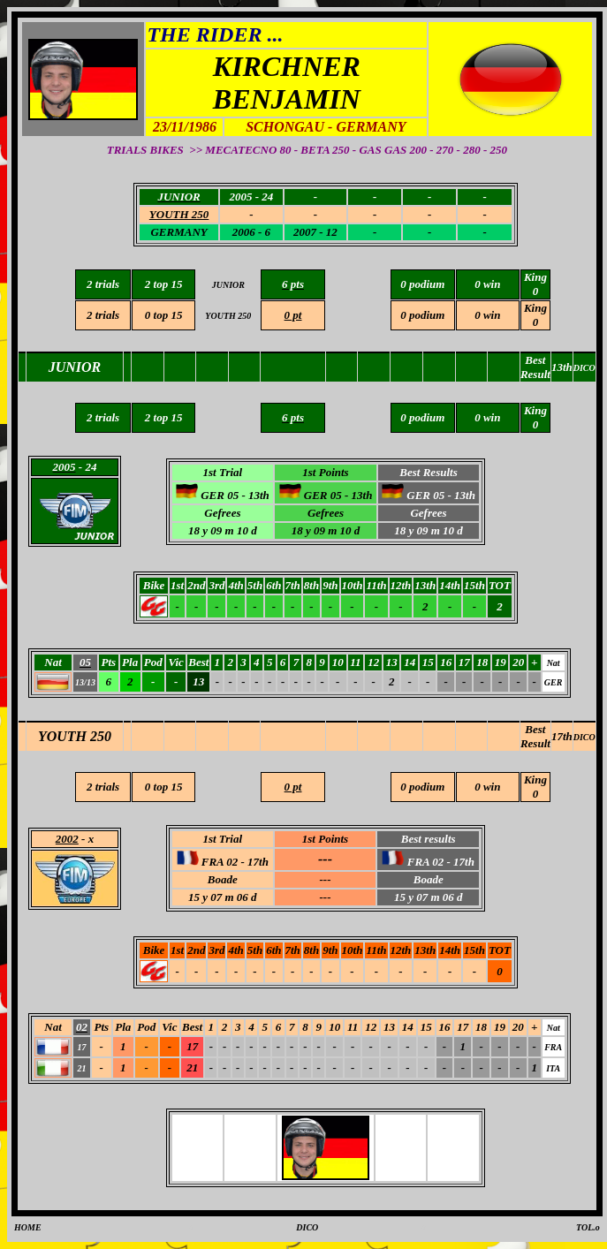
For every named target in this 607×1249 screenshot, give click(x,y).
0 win (487, 315)
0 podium (422, 315)
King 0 (535, 315)
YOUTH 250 (74, 736)
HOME (28, 1227)
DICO (584, 737)
